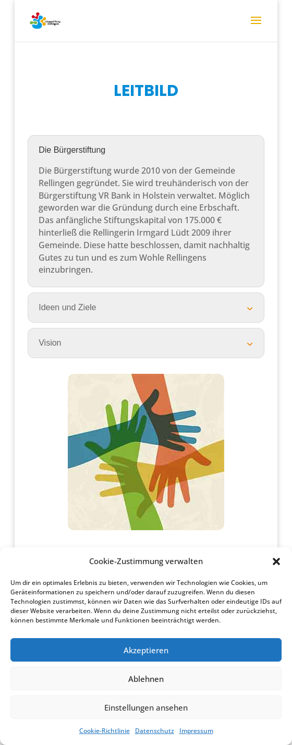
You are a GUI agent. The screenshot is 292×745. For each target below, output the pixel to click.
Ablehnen (146, 679)
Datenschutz (154, 730)
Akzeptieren (146, 650)
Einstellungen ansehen (146, 707)
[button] (276, 561)
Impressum (196, 730)
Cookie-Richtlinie (104, 730)
